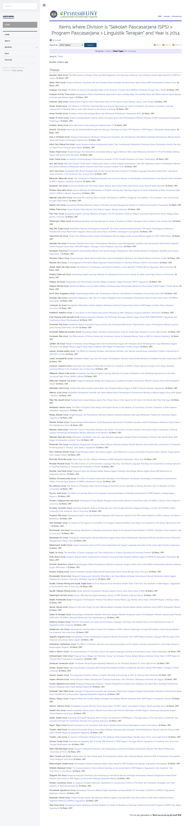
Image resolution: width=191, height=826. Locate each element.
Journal (167, 16)
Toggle (44, 5)
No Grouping (130, 51)
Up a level (56, 40)
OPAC (160, 16)
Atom (158, 45)
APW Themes (17, 70)
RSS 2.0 (178, 45)
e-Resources (177, 16)
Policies (8, 60)
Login (7, 25)
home (7, 34)
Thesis (60, 56)
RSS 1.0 (168, 45)
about (7, 41)
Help (7, 53)
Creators (108, 51)
